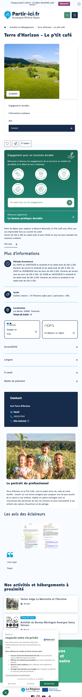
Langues (8, 360)
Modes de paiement (14, 381)
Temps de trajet (22, 314)
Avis (10, 121)
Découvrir (64, 4)
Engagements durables (19, 106)
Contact (42, 128)
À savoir (8, 373)
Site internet (21, 421)
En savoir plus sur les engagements (41, 202)
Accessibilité (10, 347)
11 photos (13, 94)
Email (16, 412)
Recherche (67, 15)
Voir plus (11, 244)
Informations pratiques (19, 113)
